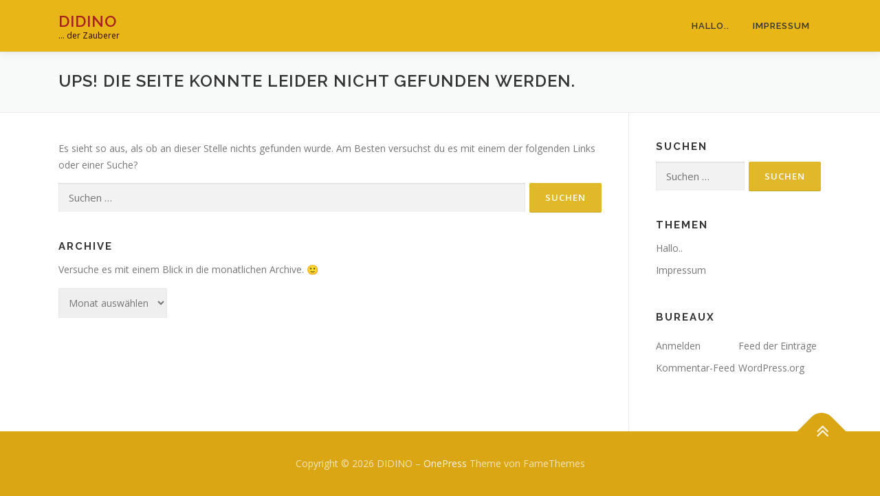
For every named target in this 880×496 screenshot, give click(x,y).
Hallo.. (710, 26)
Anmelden (678, 345)
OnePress (445, 463)
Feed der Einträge (777, 345)
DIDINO (87, 21)
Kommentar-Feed (695, 367)
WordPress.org (771, 367)
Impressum (781, 26)
